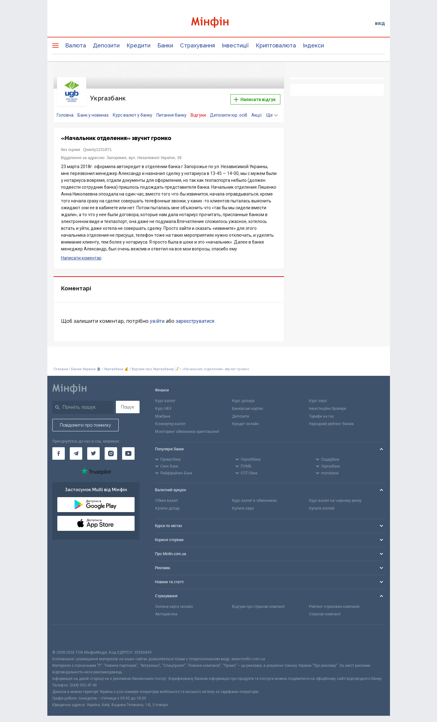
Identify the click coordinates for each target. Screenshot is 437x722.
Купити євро (243, 504)
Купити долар (167, 504)
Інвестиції (235, 45)
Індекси (313, 45)
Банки (165, 45)
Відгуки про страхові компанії (258, 602)
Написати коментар (81, 254)
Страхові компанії (324, 610)
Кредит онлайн (245, 420)
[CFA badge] (66, 633)
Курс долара (243, 397)
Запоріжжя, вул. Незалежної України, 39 (144, 154)
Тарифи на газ (321, 412)
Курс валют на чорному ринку (335, 497)
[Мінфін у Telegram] (76, 449)
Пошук (127, 403)
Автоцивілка (166, 610)
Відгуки (198, 111)
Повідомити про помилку (85, 421)
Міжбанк (162, 412)
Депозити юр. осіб (228, 111)
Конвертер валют (170, 420)
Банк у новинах (93, 111)
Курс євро (318, 397)
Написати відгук (255, 97)
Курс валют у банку (132, 111)
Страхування (197, 45)
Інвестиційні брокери (327, 405)
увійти (157, 317)
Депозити (106, 45)
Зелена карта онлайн (174, 602)
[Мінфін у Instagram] (111, 449)
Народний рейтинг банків (331, 420)
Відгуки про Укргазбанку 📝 (156, 365)
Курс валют (165, 397)
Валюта (75, 45)
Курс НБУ (163, 405)
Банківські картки (247, 405)
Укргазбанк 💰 (116, 365)
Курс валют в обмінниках (254, 497)
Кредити (138, 45)
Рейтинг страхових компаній (334, 602)
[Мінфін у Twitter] (93, 449)
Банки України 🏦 (86, 365)
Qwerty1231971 (97, 145)
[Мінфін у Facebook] (58, 449)
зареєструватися (195, 317)
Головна (65, 111)
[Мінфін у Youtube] (128, 449)
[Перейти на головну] (218, 23)
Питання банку (171, 111)
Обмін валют (166, 497)
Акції (256, 111)
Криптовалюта (276, 45)
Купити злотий (322, 504)
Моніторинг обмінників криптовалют (187, 428)
